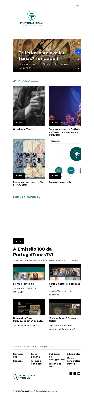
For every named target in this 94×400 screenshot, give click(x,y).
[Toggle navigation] (77, 6)
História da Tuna (55, 365)
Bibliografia (73, 354)
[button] (78, 43)
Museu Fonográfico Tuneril (73, 361)
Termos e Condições (37, 362)
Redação (18, 361)
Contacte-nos (18, 355)
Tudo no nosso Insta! (60, 182)
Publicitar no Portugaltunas (56, 357)
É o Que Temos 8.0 (23, 284)
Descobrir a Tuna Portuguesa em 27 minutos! (28, 319)
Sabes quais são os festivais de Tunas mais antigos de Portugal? (64, 132)
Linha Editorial (35, 355)
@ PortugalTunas (26, 391)
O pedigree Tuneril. (24, 129)
